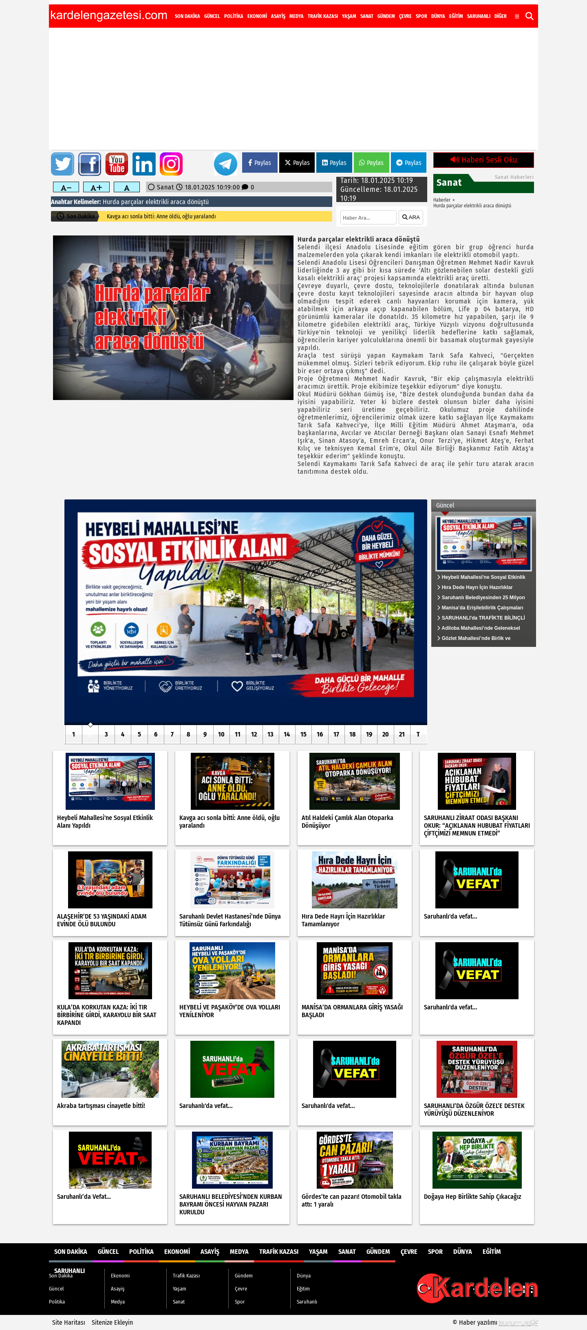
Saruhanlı (478, 16)
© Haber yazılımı (495, 1322)
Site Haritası (68, 1322)
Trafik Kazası (323, 16)
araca (177, 202)
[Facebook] (478, 9)
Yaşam (349, 16)
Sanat (366, 16)
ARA (411, 217)
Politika (233, 16)
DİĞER (500, 16)
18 (352, 734)
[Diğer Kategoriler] (517, 17)
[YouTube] (508, 9)
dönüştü (198, 202)
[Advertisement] (293, 89)
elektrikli (157, 202)
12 (254, 734)
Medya (296, 16)
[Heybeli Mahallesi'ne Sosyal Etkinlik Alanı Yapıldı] (245, 612)
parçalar (132, 202)
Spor (421, 16)
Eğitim (456, 16)
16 (320, 734)
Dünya (438, 16)
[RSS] (529, 9)
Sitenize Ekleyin (112, 1322)
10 (221, 734)
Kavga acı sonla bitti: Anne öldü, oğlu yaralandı (161, 216)
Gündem (386, 16)
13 (270, 734)
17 (336, 734)
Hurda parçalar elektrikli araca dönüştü (472, 206)
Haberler (441, 200)
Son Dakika (187, 16)
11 (238, 734)
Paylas (259, 163)
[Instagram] (498, 9)
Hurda (111, 202)
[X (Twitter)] (488, 9)
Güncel (212, 16)
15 (303, 734)
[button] (529, 16)
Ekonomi (257, 16)
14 (287, 734)
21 (402, 734)
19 (369, 734)
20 (385, 734)
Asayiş (278, 16)
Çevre (405, 16)
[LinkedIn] (519, 9)
